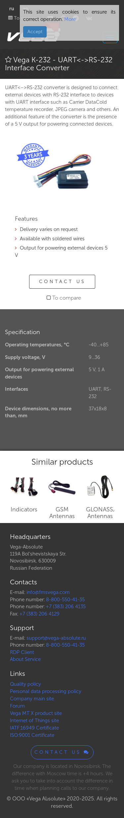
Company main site (32, 699)
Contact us (62, 281)
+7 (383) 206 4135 (66, 607)
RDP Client (22, 652)
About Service (25, 659)
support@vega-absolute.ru (56, 638)
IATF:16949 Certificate (34, 728)
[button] (98, 147)
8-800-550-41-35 (65, 600)
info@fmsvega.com (48, 592)
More (69, 19)
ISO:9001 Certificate (32, 735)
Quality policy (25, 684)
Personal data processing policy (45, 691)
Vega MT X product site (36, 713)
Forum (17, 706)
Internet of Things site (34, 721)
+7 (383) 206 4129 (40, 614)
